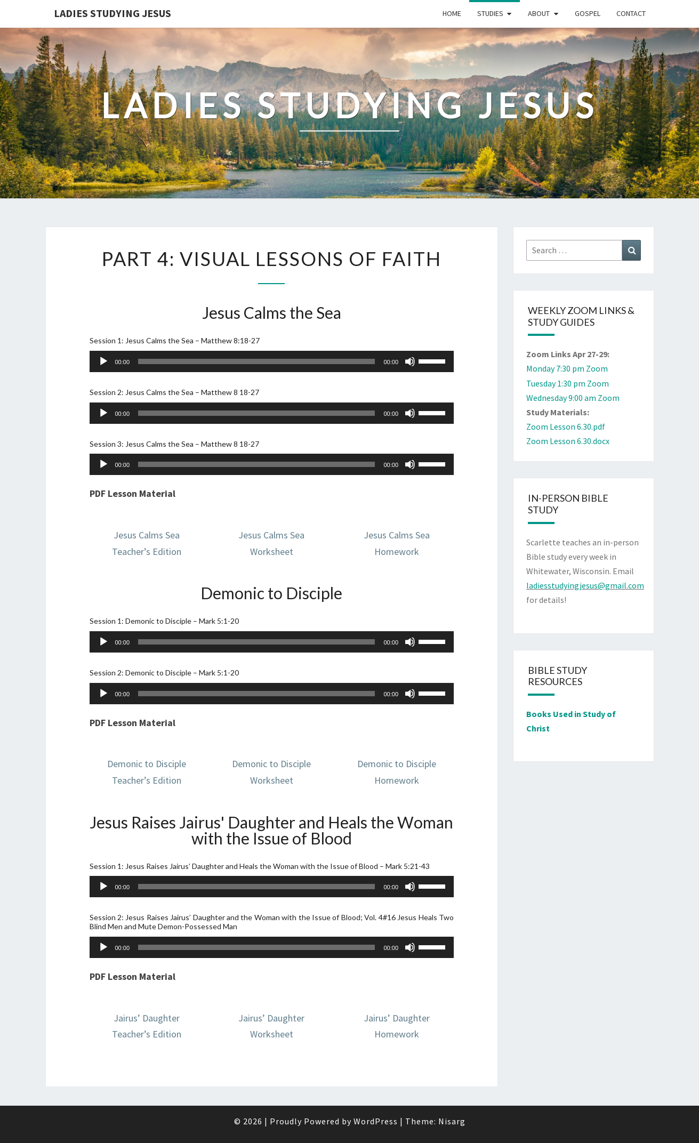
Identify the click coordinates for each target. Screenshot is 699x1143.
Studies (490, 13)
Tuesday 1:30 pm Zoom (567, 383)
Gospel (587, 13)
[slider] (256, 361)
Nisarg (451, 1121)
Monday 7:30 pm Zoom (567, 368)
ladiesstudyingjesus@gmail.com (585, 585)
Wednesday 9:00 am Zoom (573, 397)
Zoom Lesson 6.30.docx (567, 441)
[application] (272, 361)
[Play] (103, 361)
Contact (631, 13)
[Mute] (410, 361)
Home (452, 13)
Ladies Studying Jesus (112, 13)
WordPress (375, 1121)
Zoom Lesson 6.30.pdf (565, 426)
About (539, 13)
